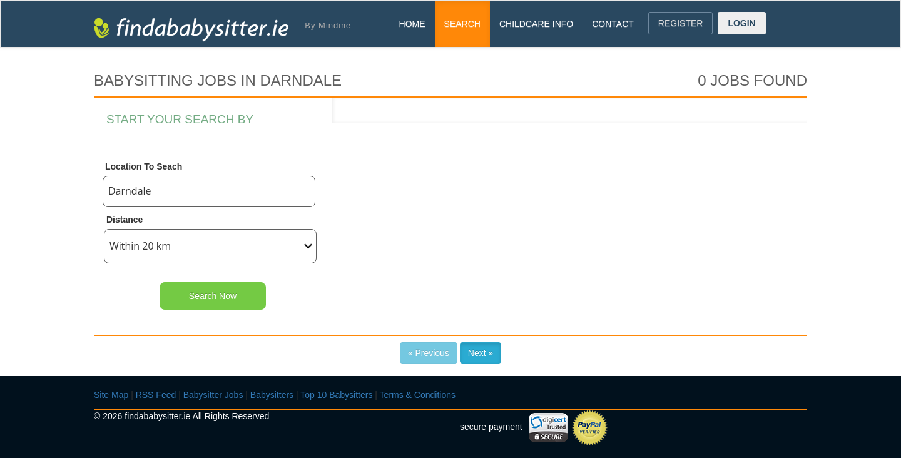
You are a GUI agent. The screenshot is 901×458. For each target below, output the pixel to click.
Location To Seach (143, 166)
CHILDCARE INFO (536, 24)
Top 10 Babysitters (336, 395)
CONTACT (613, 24)
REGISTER (680, 23)
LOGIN (741, 23)
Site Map (111, 395)
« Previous (428, 353)
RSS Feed (156, 395)
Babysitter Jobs (213, 395)
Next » (480, 353)
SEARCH (462, 24)
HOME (412, 24)
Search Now (213, 296)
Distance (124, 220)
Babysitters (271, 395)
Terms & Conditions (418, 395)
